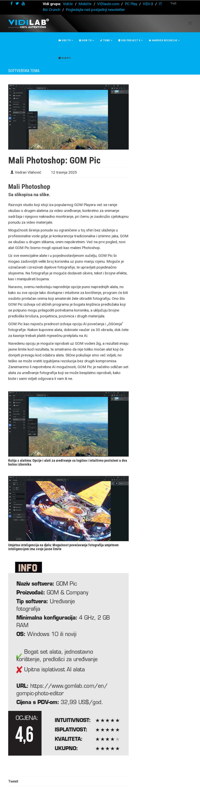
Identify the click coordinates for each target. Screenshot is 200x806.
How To (85, 40)
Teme (105, 40)
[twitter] (17, 3)
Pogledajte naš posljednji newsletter (95, 9)
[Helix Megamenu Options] (190, 23)
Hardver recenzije (163, 40)
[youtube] (23, 3)
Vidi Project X (129, 40)
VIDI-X (148, 4)
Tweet (13, 781)
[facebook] (12, 3)
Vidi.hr (68, 4)
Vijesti (65, 58)
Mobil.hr (85, 4)
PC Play (131, 4)
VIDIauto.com (108, 4)
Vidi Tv (65, 40)
